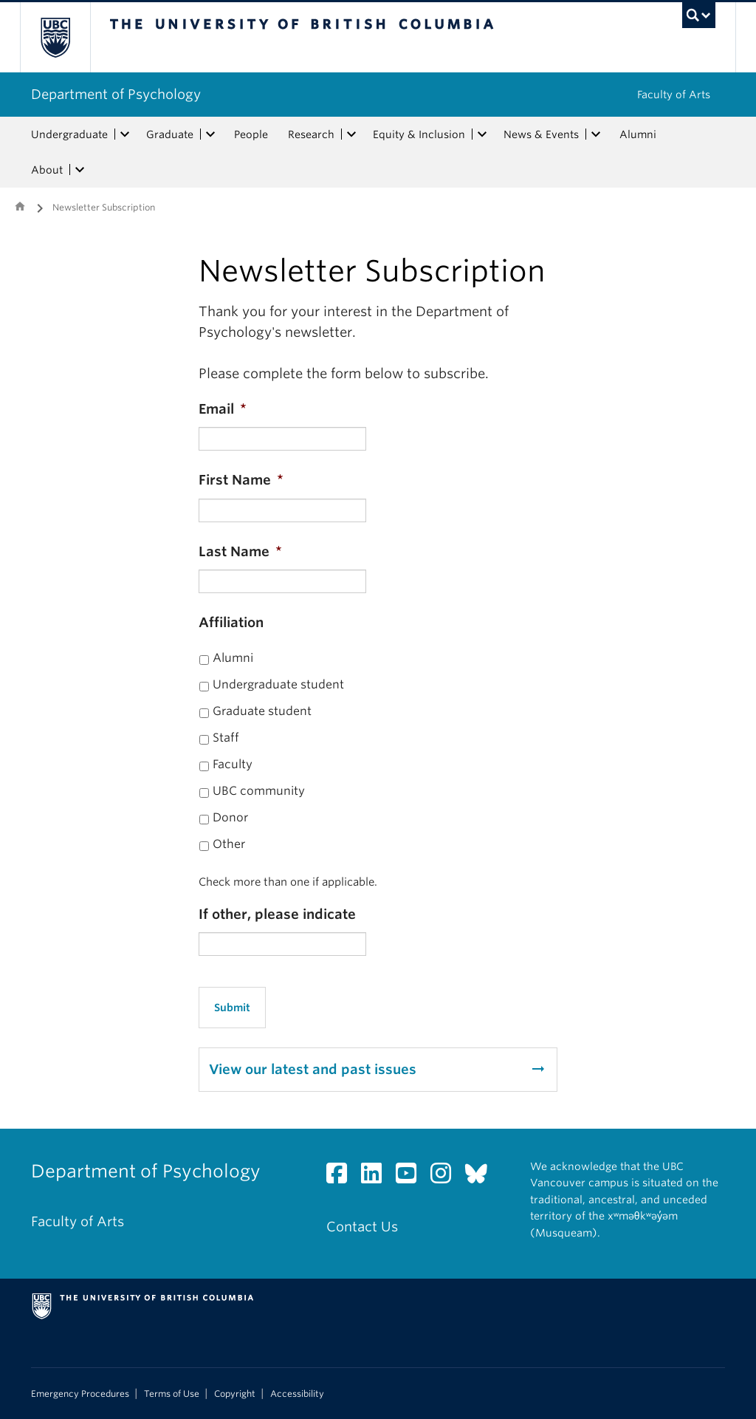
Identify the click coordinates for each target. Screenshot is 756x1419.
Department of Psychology (116, 94)
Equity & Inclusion (419, 134)
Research (311, 134)
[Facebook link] (342, 1177)
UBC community (259, 791)
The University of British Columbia (66, 37)
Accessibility (297, 1394)
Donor (230, 817)
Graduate (169, 134)
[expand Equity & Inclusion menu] (482, 134)
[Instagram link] (446, 1177)
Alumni (637, 134)
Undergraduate (69, 134)
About (47, 170)
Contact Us (362, 1226)
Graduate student (262, 711)
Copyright (234, 1394)
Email (223, 409)
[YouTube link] (411, 1177)
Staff (226, 738)
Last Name (240, 551)
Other (229, 844)
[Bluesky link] (481, 1177)
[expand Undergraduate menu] (124, 134)
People (251, 134)
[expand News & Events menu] (595, 134)
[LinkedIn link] (377, 1177)
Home (20, 206)
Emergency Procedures (80, 1394)
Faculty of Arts (673, 94)
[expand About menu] (79, 170)
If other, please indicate (277, 914)
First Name (241, 480)
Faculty (232, 764)
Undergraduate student (278, 684)
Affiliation (231, 622)
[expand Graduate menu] (210, 134)
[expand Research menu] (351, 134)
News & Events (541, 134)
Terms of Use (171, 1394)
